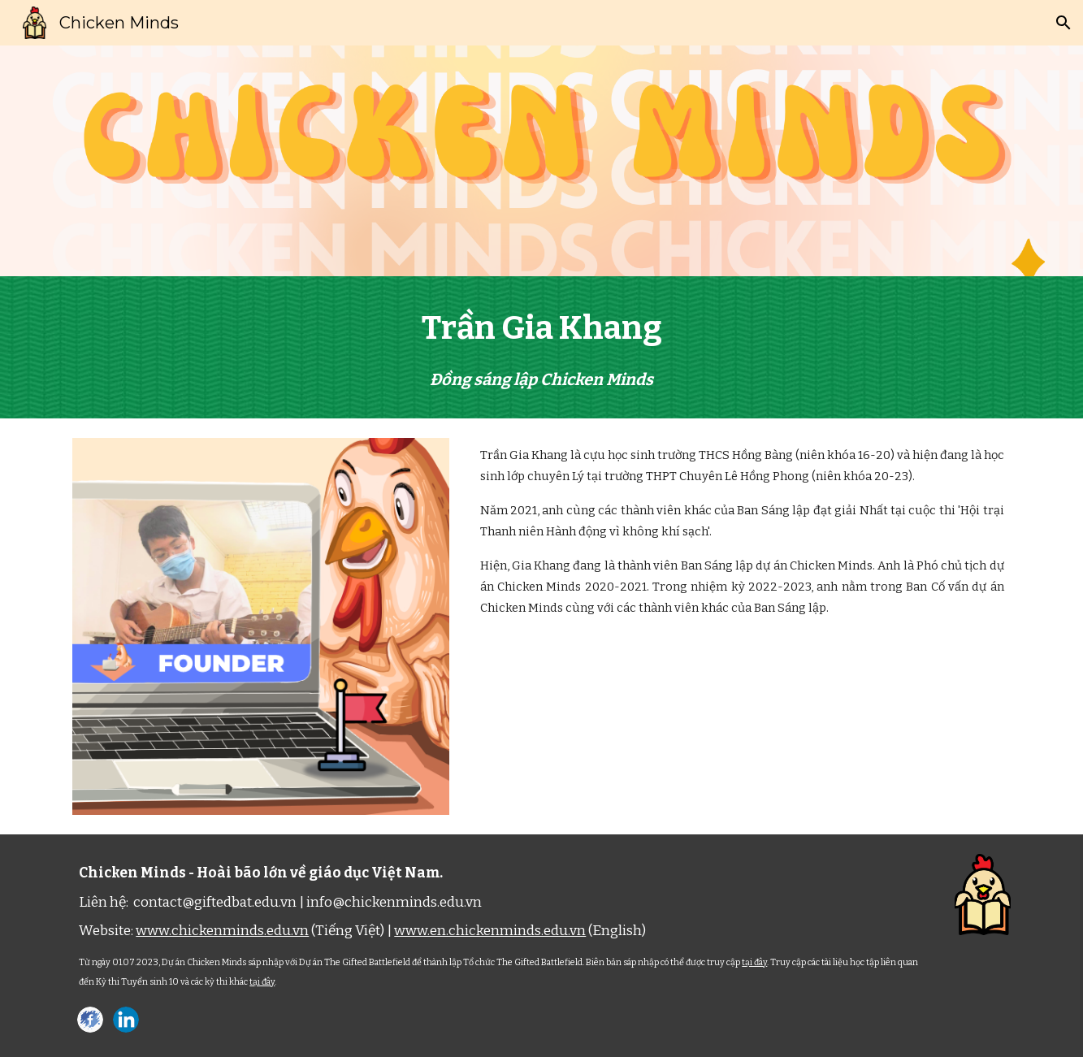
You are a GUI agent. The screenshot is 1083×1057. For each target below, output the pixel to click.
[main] (541, 347)
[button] (1063, 22)
